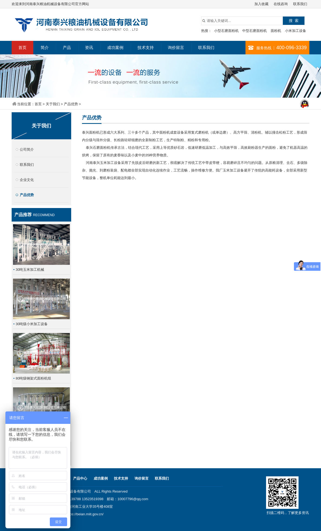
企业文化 (27, 180)
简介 (45, 47)
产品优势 (71, 104)
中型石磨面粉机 (254, 31)
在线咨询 (281, 4)
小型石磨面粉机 (226, 31)
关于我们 (53, 104)
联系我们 (300, 4)
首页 (22, 47)
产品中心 (80, 478)
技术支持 (145, 47)
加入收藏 (261, 4)
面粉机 (276, 31)
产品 (67, 47)
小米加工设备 (295, 31)
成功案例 (115, 47)
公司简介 (27, 149)
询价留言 (176, 47)
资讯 (89, 47)
